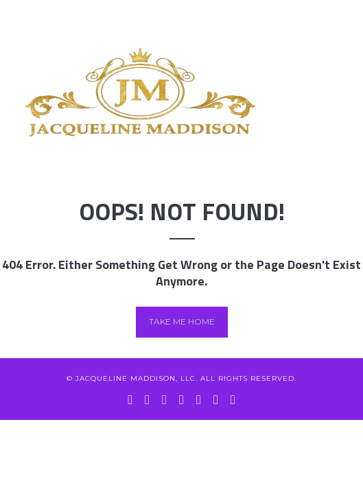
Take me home (182, 321)
